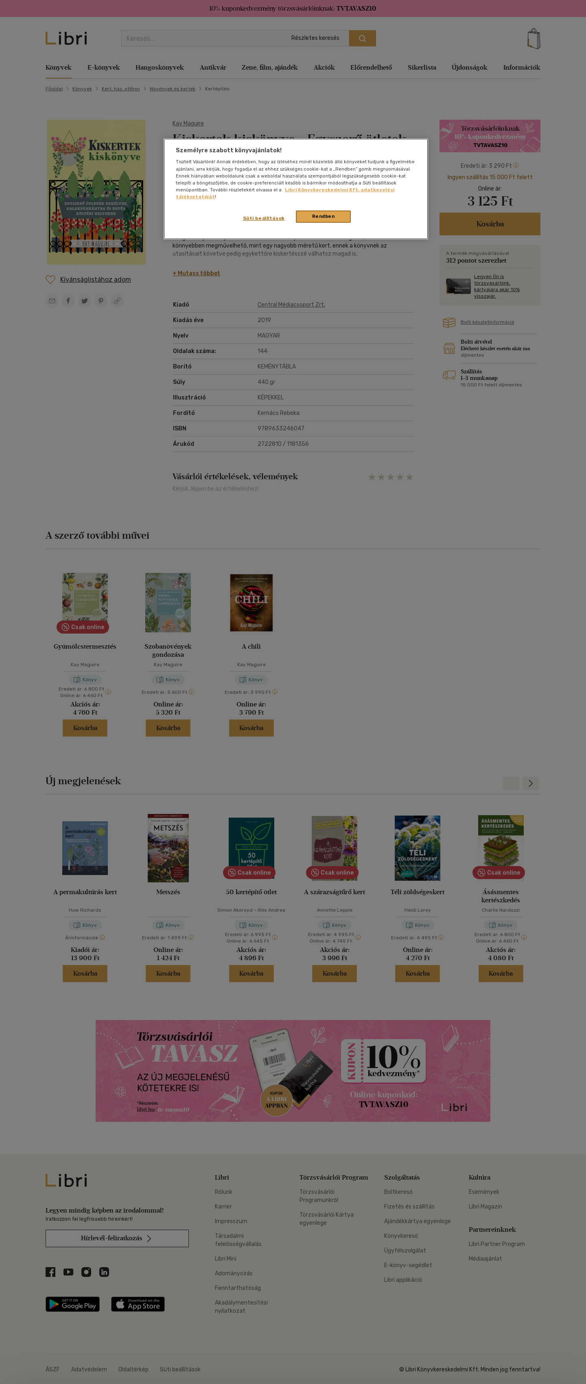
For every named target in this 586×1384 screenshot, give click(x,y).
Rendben (323, 216)
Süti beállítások (264, 218)
